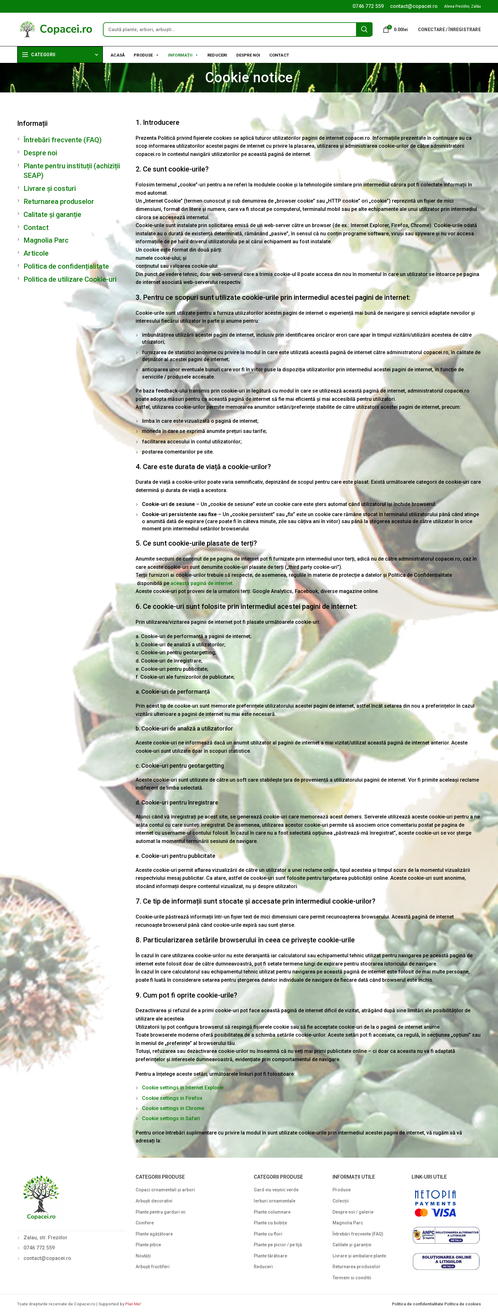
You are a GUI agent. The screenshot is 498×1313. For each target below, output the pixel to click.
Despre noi (248, 55)
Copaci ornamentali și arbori (165, 1189)
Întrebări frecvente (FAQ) (63, 140)
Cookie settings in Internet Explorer (183, 1088)
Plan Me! (133, 1304)
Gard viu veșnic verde (276, 1189)
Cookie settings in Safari (171, 1118)
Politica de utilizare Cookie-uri (70, 279)
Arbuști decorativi (154, 1200)
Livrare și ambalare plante (359, 1255)
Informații (183, 54)
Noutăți (143, 1255)
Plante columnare (272, 1212)
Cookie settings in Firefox (172, 1098)
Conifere (145, 1222)
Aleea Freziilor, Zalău (462, 6)
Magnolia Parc (46, 240)
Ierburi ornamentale (274, 1200)
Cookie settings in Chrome (173, 1108)
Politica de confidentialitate (418, 1304)
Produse (146, 54)
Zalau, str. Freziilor (45, 1238)
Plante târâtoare (270, 1255)
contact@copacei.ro (414, 6)
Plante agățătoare (154, 1233)
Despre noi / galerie (353, 1212)
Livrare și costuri (50, 188)
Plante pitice (148, 1244)
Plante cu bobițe (270, 1222)
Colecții (341, 1200)
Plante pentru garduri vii (160, 1212)
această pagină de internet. (202, 583)
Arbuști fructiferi (153, 1266)
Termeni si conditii (352, 1277)
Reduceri (217, 55)
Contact (279, 55)
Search (364, 29)
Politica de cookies (462, 1304)
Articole (36, 253)
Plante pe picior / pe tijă (278, 1244)
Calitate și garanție (52, 215)
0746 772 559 (368, 6)
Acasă (118, 55)
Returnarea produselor (59, 201)
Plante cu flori (268, 1233)
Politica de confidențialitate (66, 266)
